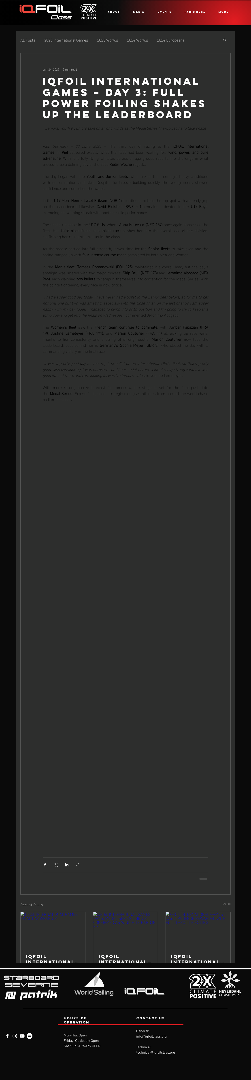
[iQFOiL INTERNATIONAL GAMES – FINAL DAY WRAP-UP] (53, 930)
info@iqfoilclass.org (151, 1036)
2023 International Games (66, 39)
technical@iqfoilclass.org (155, 1053)
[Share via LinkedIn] (67, 865)
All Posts (27, 39)
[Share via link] (78, 865)
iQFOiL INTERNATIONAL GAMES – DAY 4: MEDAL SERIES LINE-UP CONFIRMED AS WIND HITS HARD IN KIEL (124, 959)
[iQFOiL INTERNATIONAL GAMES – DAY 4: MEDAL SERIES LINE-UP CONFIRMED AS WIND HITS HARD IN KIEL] (125, 930)
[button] (113, 12)
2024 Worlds (137, 39)
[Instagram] (15, 1036)
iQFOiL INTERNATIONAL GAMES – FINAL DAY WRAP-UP (50, 959)
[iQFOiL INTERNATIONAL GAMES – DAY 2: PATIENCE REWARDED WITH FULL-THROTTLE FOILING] (198, 930)
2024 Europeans (171, 39)
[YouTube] (22, 1036)
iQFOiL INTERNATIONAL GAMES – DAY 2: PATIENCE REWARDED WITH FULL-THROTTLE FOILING (197, 959)
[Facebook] (7, 1036)
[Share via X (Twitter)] (56, 865)
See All (226, 903)
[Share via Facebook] (45, 865)
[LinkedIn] (29, 1036)
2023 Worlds (107, 39)
